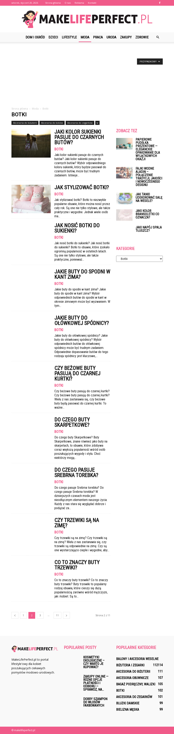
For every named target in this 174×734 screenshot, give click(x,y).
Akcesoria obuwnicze (132, 678)
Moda (85, 37)
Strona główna (53, 2)
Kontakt (92, 2)
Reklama (79, 2)
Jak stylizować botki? (81, 187)
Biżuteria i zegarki (130, 665)
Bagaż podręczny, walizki (135, 684)
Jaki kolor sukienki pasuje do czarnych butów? (79, 137)
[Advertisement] (87, 76)
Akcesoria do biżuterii (25, 122)
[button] (158, 37)
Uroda (111, 37)
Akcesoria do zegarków (80, 122)
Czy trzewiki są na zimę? (76, 523)
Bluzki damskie (127, 703)
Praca (98, 37)
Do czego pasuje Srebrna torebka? (76, 472)
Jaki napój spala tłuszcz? (149, 229)
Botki (58, 149)
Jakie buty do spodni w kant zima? (82, 274)
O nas (68, 2)
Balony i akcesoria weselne (137, 659)
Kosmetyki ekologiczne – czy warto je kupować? (93, 662)
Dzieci (53, 37)
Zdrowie (142, 37)
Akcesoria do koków (52, 122)
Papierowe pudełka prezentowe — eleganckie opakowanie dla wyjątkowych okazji (148, 149)
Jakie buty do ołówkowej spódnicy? (81, 320)
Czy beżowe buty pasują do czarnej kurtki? (77, 373)
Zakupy (126, 37)
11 (57, 615)
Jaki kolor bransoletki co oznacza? (147, 214)
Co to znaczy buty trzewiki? (77, 565)
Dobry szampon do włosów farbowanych (95, 702)
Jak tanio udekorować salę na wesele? (149, 197)
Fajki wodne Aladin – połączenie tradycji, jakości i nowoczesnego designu (149, 177)
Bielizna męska (127, 710)
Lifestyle (69, 37)
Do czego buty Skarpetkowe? (72, 422)
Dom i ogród (35, 37)
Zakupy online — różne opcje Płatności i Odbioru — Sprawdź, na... (95, 683)
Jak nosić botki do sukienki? (77, 228)
